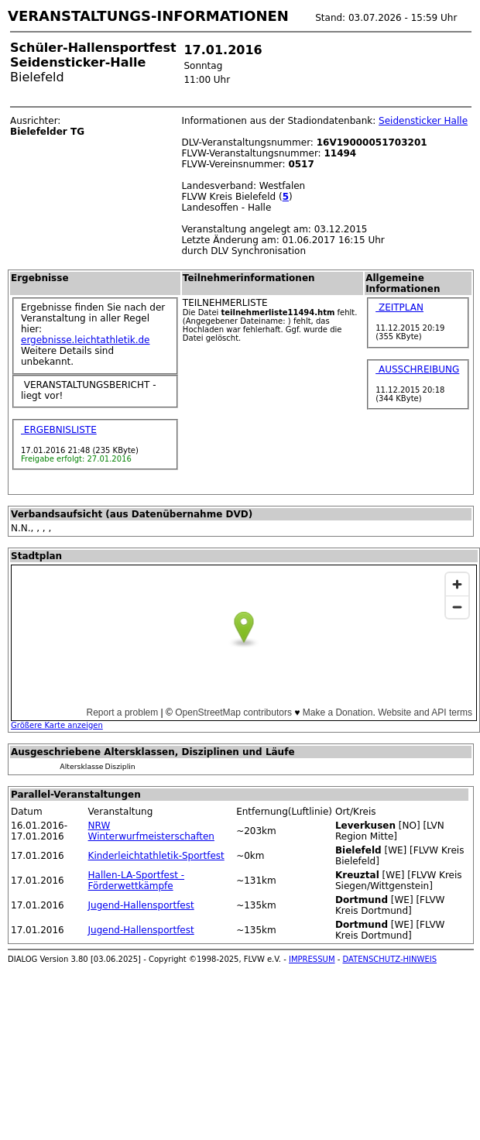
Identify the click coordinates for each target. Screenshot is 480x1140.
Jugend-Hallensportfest (141, 905)
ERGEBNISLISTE (59, 429)
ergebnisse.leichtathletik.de (85, 340)
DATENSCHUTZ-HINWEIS (390, 959)
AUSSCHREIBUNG (417, 369)
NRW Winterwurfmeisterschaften (151, 831)
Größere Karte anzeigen (57, 725)
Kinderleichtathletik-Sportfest (156, 855)
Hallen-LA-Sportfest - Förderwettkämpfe (136, 880)
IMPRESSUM (312, 959)
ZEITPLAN (399, 307)
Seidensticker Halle (423, 120)
